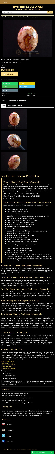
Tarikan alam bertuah (10, 384)
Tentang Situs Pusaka (10, 375)
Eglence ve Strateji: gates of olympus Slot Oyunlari (14, 400)
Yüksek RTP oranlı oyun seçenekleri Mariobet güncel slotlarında (17, 403)
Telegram (23, 87)
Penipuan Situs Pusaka (10, 377)
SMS (22, 83)
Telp (5, 90)
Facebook (7, 442)
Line (5, 87)
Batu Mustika (19, 17)
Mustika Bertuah (31, 381)
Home (13, 17)
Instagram (7, 430)
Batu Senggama (15, 381)
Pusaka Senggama (42, 383)
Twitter (7, 436)
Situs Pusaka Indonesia (11, 378)
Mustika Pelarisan (10, 383)
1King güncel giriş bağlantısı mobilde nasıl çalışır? (14, 395)
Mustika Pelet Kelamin (21, 383)
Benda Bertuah (23, 381)
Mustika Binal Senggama (42, 381)
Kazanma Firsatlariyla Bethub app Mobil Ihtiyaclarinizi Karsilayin (17, 398)
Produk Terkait (12, 106)
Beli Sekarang (10, 74)
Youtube (7, 424)
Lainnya (20, 106)
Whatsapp (6, 83)
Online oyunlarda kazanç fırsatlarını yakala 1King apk (15, 393)
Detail (3, 106)
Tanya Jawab (8, 373)
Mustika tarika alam (32, 383)
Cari (50, 12)
